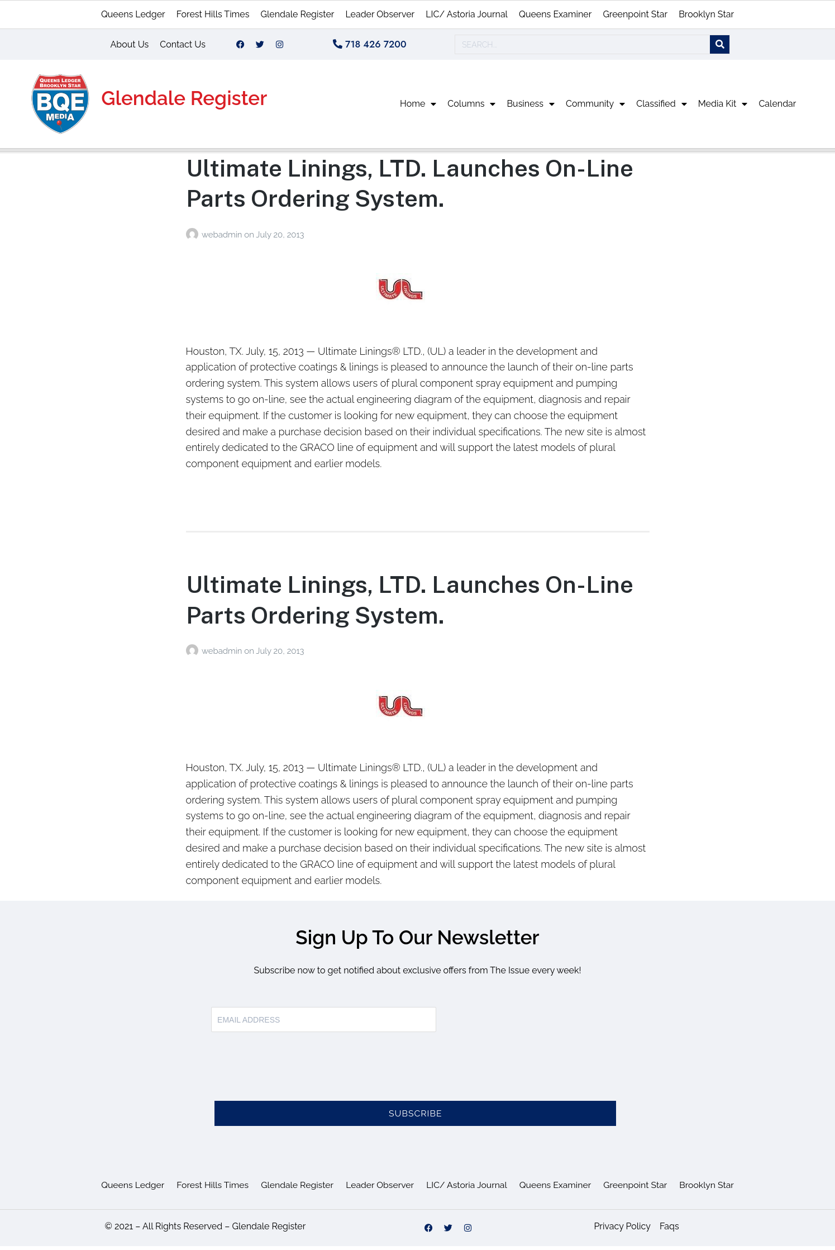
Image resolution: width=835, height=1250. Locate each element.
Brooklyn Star (706, 14)
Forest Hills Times (213, 14)
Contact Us (183, 46)
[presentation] (296, 1077)
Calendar (777, 107)
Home (418, 107)
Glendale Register (297, 14)
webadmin (223, 239)
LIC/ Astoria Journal (467, 14)
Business (531, 107)
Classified (661, 107)
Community (595, 107)
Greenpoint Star (635, 14)
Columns (471, 107)
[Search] (719, 46)
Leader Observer (379, 14)
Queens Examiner (555, 14)
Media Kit (723, 107)
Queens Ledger (133, 14)
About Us (130, 46)
